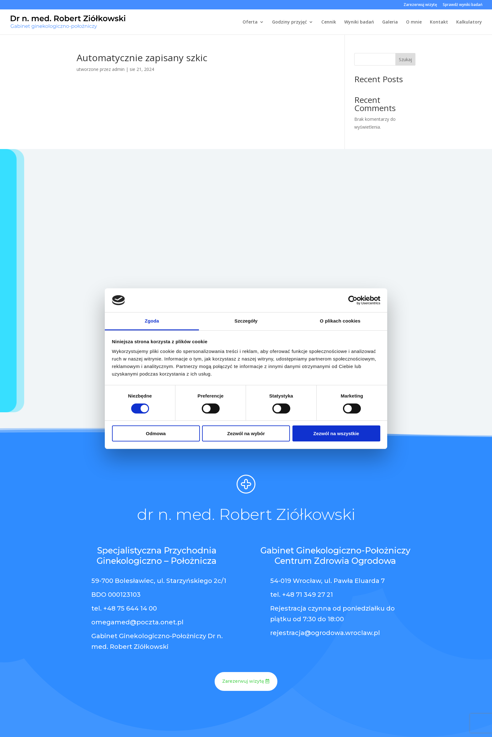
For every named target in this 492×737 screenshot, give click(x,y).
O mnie (414, 22)
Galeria (390, 22)
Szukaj (405, 59)
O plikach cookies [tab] (340, 320)
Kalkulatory (469, 22)
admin (118, 69)
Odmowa (156, 433)
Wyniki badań (359, 22)
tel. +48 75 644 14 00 (124, 608)
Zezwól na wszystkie (336, 433)
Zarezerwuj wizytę (420, 5)
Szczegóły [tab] (245, 320)
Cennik (328, 22)
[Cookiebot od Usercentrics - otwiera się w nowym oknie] (352, 300)
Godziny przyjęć (289, 22)
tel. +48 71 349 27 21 (301, 594)
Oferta (250, 22)
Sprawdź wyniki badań (463, 5)
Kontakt (439, 22)
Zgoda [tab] (152, 320)
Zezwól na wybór (246, 433)
